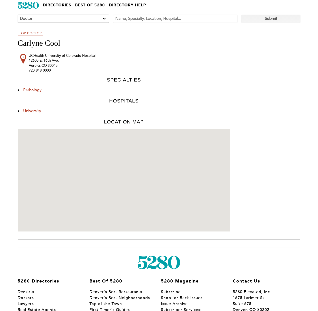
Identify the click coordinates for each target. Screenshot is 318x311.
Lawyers (26, 303)
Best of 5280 (90, 5)
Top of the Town (105, 303)
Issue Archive (174, 303)
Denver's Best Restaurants (115, 291)
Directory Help (127, 5)
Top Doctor (30, 33)
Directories (57, 5)
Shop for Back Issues (182, 297)
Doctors (26, 297)
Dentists (26, 291)
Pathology (32, 89)
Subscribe (171, 291)
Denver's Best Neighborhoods (119, 297)
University (32, 110)
